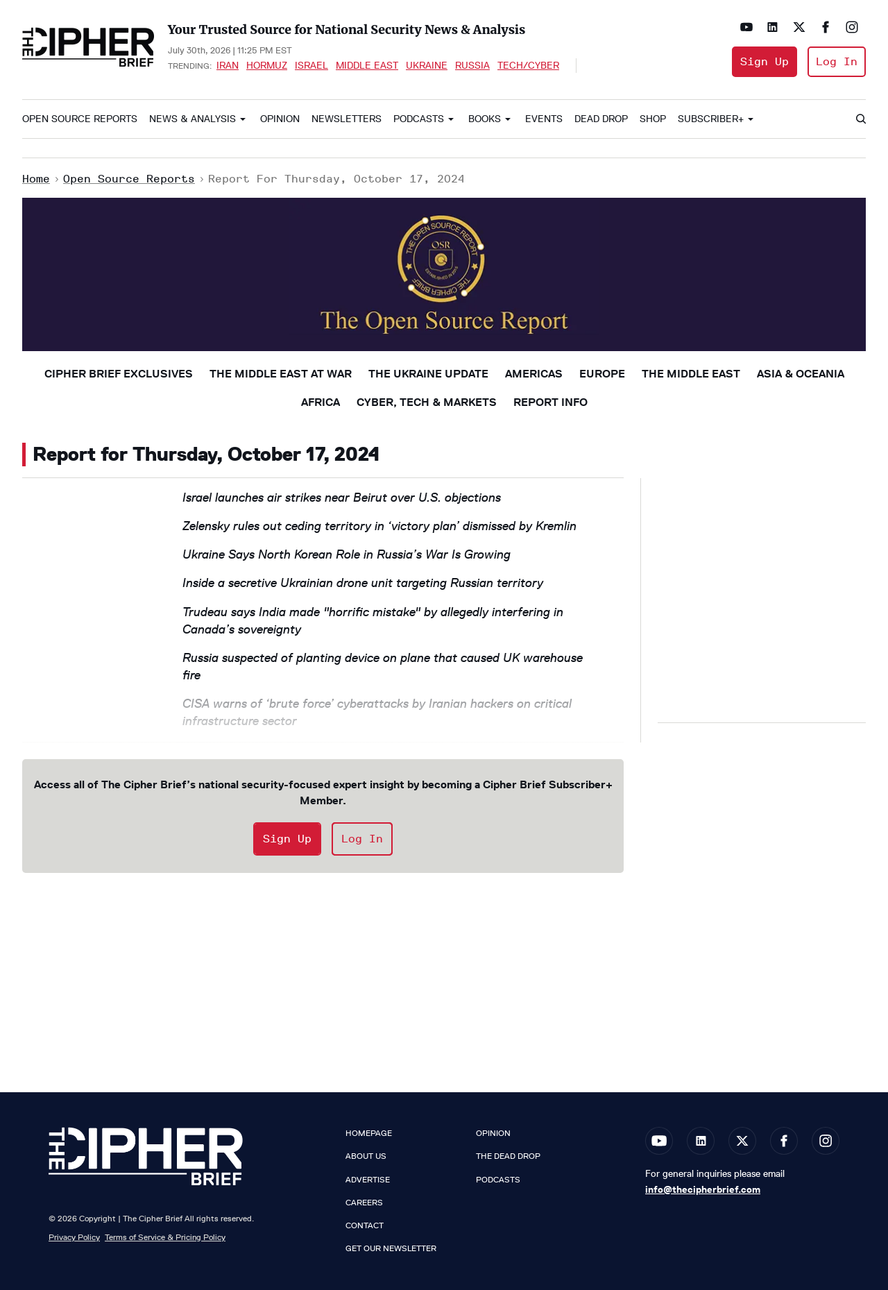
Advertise (367, 1180)
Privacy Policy (74, 1237)
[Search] (860, 119)
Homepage (368, 1133)
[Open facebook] (825, 27)
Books (484, 119)
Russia (472, 65)
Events (544, 119)
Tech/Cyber (528, 65)
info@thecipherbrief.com (702, 1189)
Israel (311, 65)
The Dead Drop (508, 1156)
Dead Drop (601, 119)
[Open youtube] (746, 27)
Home (36, 178)
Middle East (367, 65)
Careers (364, 1202)
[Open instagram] (852, 27)
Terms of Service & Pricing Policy (165, 1237)
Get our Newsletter (390, 1248)
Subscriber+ (711, 119)
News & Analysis (192, 119)
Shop (653, 119)
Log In (836, 61)
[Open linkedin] (772, 27)
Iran (227, 65)
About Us (365, 1156)
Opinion (280, 119)
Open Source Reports (79, 119)
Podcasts (418, 119)
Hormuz (266, 65)
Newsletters (346, 119)
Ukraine (426, 65)
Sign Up (764, 61)
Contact (364, 1225)
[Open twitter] (799, 27)
